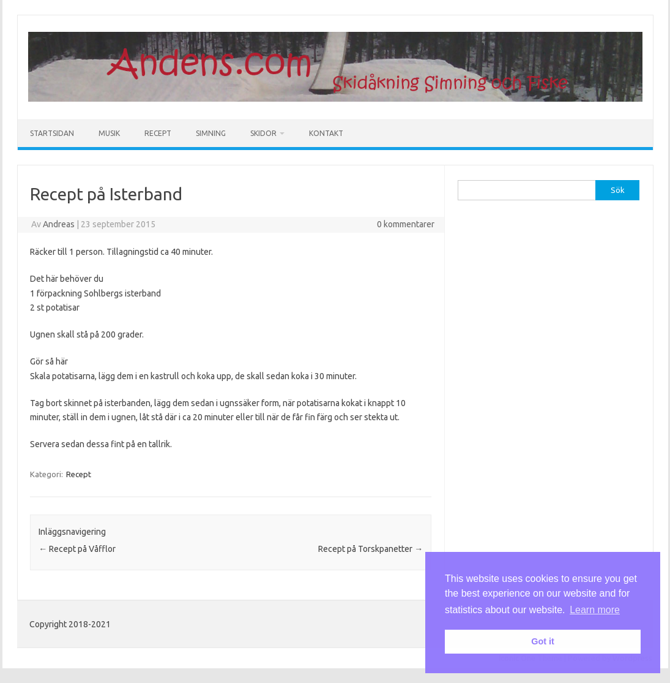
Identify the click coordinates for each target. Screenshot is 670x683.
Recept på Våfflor (77, 549)
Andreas (59, 224)
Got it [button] (542, 641)
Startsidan (52, 133)
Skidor (263, 133)
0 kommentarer (405, 224)
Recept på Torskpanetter (370, 549)
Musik (109, 133)
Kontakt (326, 133)
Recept (157, 133)
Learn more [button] (595, 610)
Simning (211, 133)
